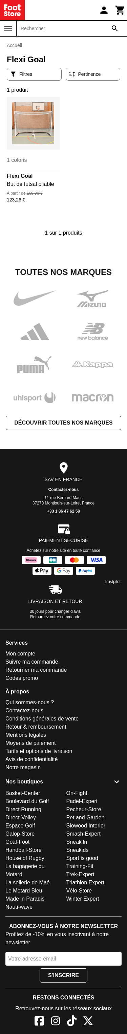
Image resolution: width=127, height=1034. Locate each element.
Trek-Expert (80, 874)
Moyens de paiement (30, 743)
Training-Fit (79, 866)
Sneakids (77, 850)
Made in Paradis (25, 899)
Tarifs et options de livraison (38, 751)
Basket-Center (22, 793)
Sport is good (82, 858)
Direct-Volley (20, 817)
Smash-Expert (83, 834)
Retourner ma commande (36, 670)
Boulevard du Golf (27, 801)
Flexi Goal (20, 176)
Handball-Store (23, 850)
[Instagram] (55, 1022)
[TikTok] (71, 1022)
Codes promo (21, 678)
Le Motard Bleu (23, 890)
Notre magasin (23, 767)
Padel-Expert (82, 801)
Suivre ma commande (31, 662)
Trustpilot (112, 581)
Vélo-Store (79, 890)
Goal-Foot (17, 842)
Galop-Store (20, 834)
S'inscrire (63, 975)
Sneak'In (76, 842)
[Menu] (8, 29)
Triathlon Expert (85, 882)
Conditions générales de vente (42, 718)
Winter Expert (82, 899)
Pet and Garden (85, 817)
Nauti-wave (19, 907)
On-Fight (76, 793)
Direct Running (23, 809)
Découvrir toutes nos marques (63, 423)
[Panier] (120, 10)
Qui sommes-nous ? (29, 702)
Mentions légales (25, 735)
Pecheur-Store (83, 809)
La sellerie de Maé (27, 882)
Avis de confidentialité (31, 759)
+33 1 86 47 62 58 (63, 511)
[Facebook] (39, 1022)
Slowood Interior (86, 825)
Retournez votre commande (55, 617)
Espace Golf (20, 825)
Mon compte (20, 653)
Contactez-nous (63, 489)
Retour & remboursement (35, 727)
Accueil (14, 45)
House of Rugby (24, 858)
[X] (88, 1022)
